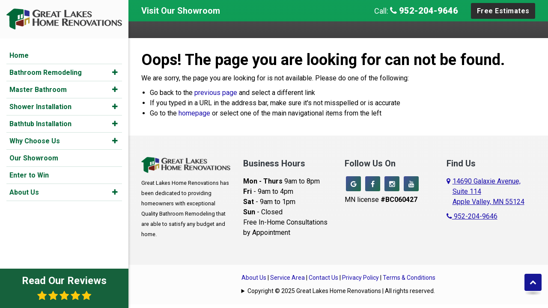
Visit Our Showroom (180, 11)
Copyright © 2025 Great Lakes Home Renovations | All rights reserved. (341, 290)
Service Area (287, 277)
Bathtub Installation (40, 124)
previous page (215, 93)
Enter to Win (29, 175)
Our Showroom (33, 158)
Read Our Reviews (64, 288)
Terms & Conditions (409, 277)
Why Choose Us (34, 141)
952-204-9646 (424, 11)
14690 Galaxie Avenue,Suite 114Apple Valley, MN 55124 (488, 191)
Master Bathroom (38, 90)
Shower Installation (40, 107)
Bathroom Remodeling (45, 72)
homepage (194, 113)
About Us (24, 192)
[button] (115, 72)
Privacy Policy (360, 277)
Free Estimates (503, 11)
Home (19, 55)
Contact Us (323, 277)
